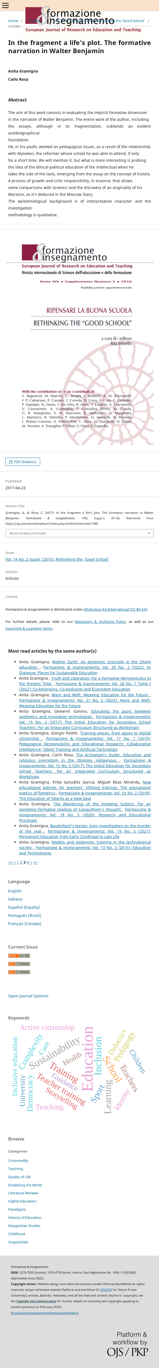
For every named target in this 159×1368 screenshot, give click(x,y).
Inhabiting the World (25, 1185)
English (15, 890)
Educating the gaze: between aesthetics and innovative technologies (85, 714)
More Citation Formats (27, 533)
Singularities (18, 1242)
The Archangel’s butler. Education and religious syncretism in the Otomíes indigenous (85, 757)
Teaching (15, 1168)
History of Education (24, 1217)
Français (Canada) (24, 923)
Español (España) (24, 907)
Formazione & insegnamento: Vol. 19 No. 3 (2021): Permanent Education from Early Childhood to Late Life (85, 834)
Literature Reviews (23, 1192)
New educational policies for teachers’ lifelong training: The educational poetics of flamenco (85, 787)
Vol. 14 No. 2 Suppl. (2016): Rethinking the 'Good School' (99, 20)
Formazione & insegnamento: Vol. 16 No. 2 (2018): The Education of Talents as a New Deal (85, 795)
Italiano (15, 899)
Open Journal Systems (28, 995)
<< (10, 862)
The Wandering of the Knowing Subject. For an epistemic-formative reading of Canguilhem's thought (85, 806)
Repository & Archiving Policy (100, 621)
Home (13, 20)
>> (35, 862)
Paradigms (17, 1209)
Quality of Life (19, 1176)
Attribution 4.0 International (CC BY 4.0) (115, 609)
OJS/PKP (106, 1290)
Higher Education (22, 1201)
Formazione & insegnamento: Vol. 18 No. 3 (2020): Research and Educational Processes (85, 815)
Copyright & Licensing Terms (28, 628)
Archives (36, 20)
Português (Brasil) (24, 915)
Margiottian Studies (24, 1225)
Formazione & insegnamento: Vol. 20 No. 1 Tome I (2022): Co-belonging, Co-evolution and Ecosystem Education (85, 686)
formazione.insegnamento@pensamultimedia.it (45, 1313)
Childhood (16, 1233)
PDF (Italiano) (24, 461)
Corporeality (18, 1160)
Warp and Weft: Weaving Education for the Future (101, 694)
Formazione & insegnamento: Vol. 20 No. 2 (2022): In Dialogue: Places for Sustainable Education (85, 670)
